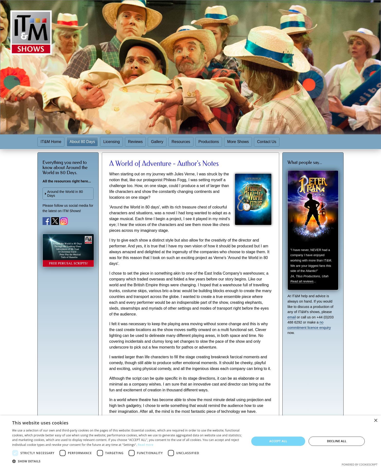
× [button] (375, 420)
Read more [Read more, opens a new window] (145, 445)
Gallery (157, 142)
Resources (181, 142)
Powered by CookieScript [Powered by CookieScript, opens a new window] (359, 464)
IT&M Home (51, 142)
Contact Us (266, 142)
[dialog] (190, 441)
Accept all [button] (278, 441)
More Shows (238, 142)
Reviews (135, 142)
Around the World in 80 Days (65, 194)
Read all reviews (301, 281)
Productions (209, 142)
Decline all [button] (336, 441)
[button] (127, 461)
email (291, 317)
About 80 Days (82, 142)
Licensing (111, 142)
